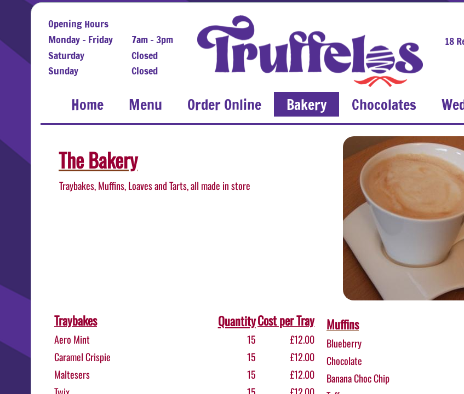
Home (87, 105)
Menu (145, 105)
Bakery (306, 105)
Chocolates (384, 105)
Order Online (224, 105)
